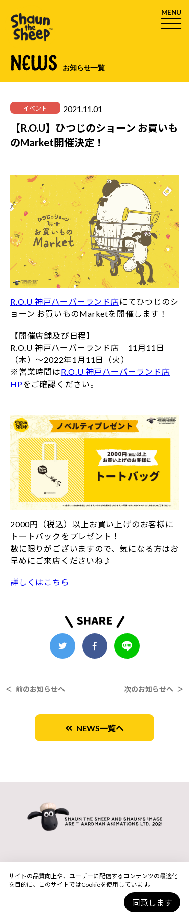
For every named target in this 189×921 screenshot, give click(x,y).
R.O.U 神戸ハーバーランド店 (64, 301)
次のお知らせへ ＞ (154, 689)
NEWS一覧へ (94, 728)
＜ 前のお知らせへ (35, 689)
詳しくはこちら (40, 582)
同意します (152, 902)
